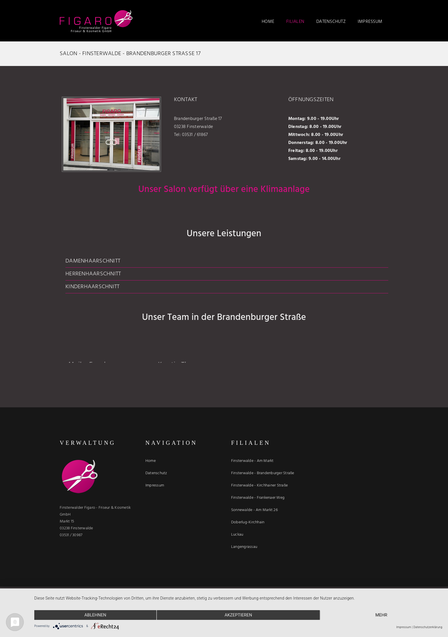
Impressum (403, 627)
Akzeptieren (238, 615)
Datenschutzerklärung (427, 627)
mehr (381, 615)
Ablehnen (95, 615)
